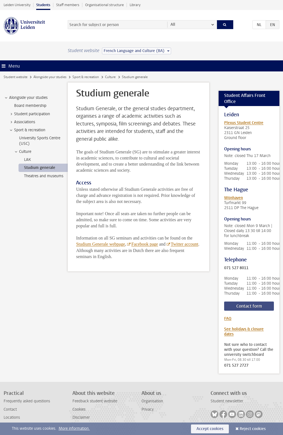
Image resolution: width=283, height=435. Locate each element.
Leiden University (17, 4)
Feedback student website (94, 401)
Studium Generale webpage (100, 244)
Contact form (249, 306)
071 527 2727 (236, 365)
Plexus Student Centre (243, 122)
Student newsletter (227, 401)
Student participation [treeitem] (29, 114)
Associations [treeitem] (22, 122)
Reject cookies (253, 428)
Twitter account (184, 244)
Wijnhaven (233, 197)
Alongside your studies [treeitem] (26, 98)
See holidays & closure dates (244, 331)
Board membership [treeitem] (30, 105)
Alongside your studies (49, 77)
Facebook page (144, 244)
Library (135, 4)
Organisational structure (104, 4)
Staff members (67, 4)
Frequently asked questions (27, 401)
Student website (15, 77)
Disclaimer (81, 417)
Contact (10, 409)
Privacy (148, 409)
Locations (12, 417)
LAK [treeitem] (27, 159)
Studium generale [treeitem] (39, 167)
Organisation (152, 401)
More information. (74, 428)
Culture (110, 77)
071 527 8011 (236, 268)
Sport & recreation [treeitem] (27, 130)
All (173, 24)
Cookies (78, 409)
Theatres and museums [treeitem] (43, 176)
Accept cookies (209, 428)
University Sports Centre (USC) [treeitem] (39, 140)
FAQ (227, 318)
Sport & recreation (85, 77)
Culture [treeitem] (22, 152)
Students (43, 4)
